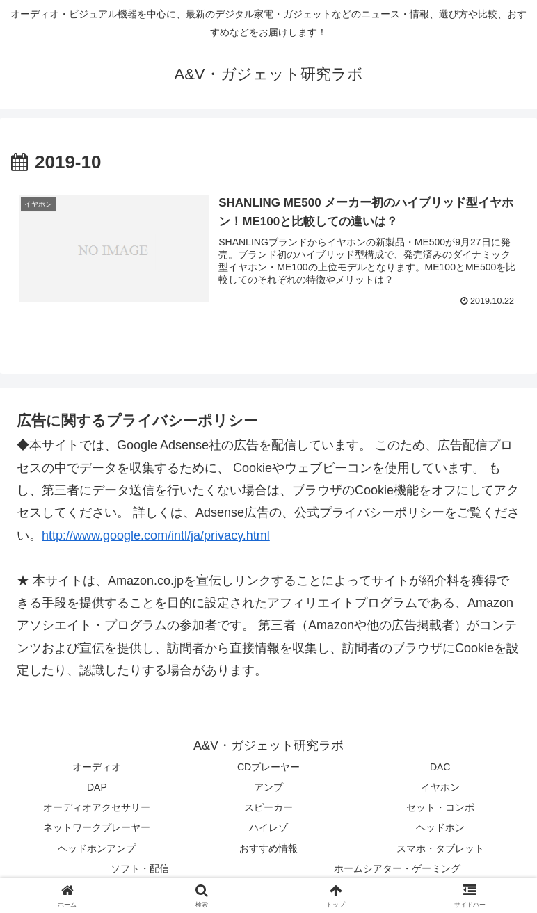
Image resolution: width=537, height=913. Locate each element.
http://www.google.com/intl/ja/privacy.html (156, 535)
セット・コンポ (440, 807)
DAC (440, 767)
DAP (97, 787)
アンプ (268, 787)
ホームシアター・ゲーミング (397, 868)
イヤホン (440, 787)
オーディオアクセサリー (96, 807)
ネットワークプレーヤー (96, 828)
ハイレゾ (268, 828)
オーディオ (96, 767)
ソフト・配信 (140, 868)
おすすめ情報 (268, 848)
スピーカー (268, 807)
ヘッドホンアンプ (97, 848)
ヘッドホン (440, 828)
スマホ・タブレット (440, 848)
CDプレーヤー (268, 767)
